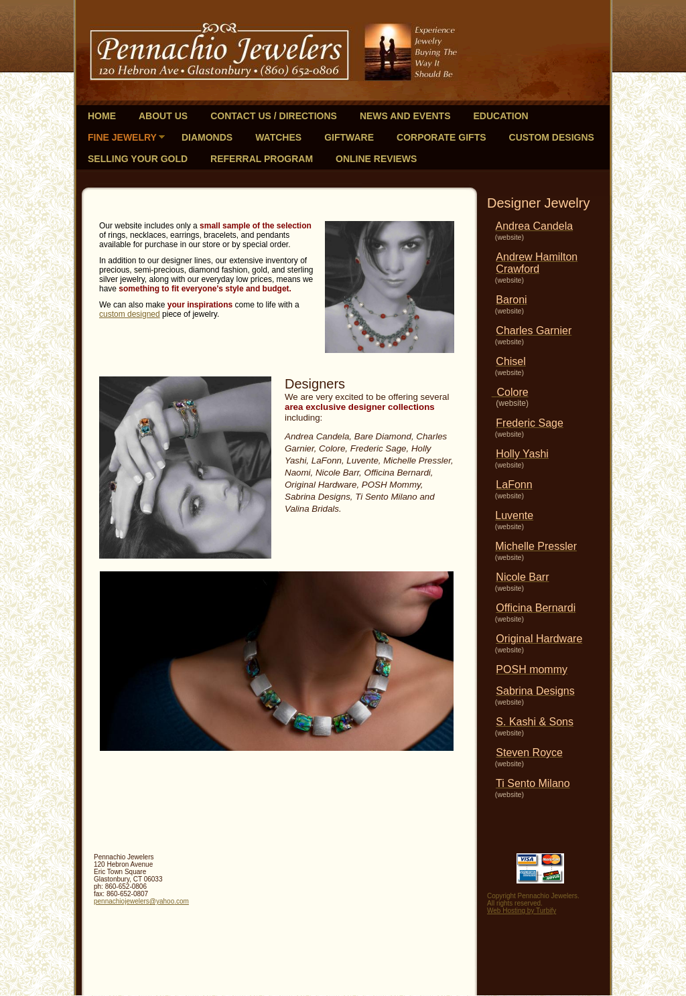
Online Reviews (376, 158)
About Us (163, 116)
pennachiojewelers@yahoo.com (141, 901)
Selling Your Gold (138, 158)
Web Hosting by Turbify (521, 910)
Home (102, 116)
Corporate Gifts (441, 137)
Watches (278, 137)
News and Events (405, 116)
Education (500, 116)
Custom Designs (551, 137)
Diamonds (207, 137)
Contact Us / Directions (273, 116)
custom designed (129, 314)
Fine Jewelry (122, 137)
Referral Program (261, 158)
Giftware (349, 137)
